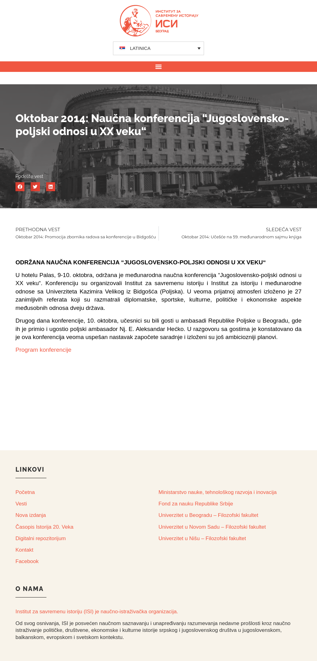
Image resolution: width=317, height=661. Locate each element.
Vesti (21, 504)
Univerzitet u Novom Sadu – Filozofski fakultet (212, 527)
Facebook (27, 561)
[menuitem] (158, 48)
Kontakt (24, 550)
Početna (25, 492)
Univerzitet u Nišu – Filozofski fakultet (202, 538)
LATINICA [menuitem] (140, 48)
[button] (159, 66)
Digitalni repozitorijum (40, 538)
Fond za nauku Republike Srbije (195, 504)
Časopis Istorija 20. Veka (44, 527)
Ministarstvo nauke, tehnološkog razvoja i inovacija (217, 492)
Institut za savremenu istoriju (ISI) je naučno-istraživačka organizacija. (96, 612)
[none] (158, 48)
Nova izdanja (30, 515)
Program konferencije (43, 349)
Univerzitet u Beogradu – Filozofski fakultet (208, 515)
